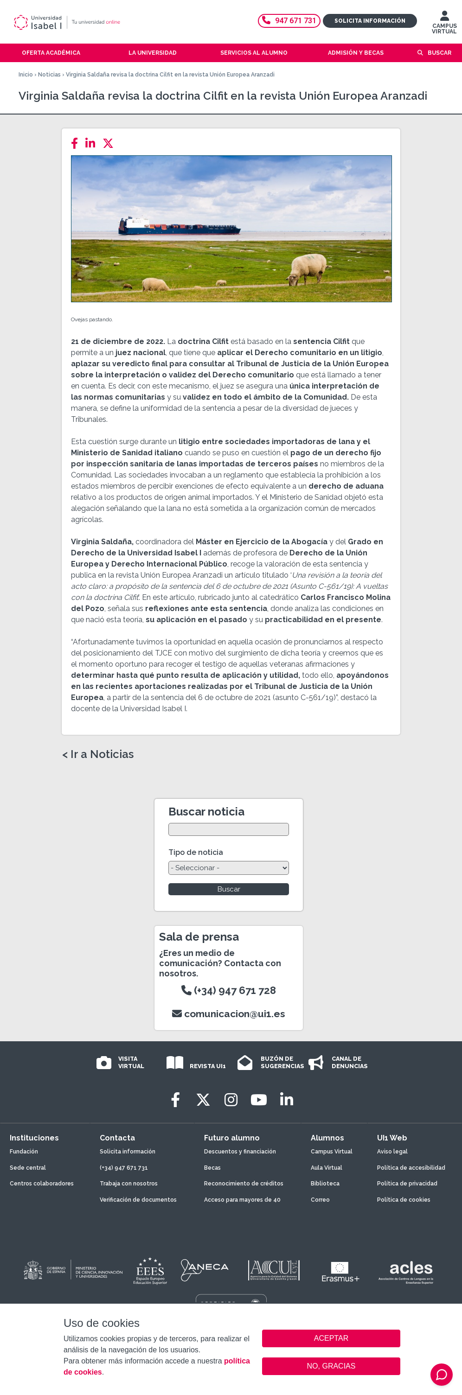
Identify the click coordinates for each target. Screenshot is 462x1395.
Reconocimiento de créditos (243, 1183)
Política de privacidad (407, 1183)
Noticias (49, 74)
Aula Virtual (326, 1168)
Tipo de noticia (195, 852)
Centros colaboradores (42, 1183)
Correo (320, 1200)
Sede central (28, 1168)
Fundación (24, 1151)
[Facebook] (77, 143)
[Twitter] (111, 143)
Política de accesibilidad (411, 1168)
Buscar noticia (206, 811)
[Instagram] (231, 1099)
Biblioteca (325, 1183)
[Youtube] (258, 1099)
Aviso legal (392, 1151)
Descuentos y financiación (240, 1151)
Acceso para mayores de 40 (242, 1200)
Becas (212, 1168)
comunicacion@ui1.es (228, 1013)
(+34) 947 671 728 (228, 990)
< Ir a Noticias (98, 754)
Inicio (26, 74)
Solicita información (369, 21)
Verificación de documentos (138, 1200)
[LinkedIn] (93, 143)
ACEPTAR (331, 1338)
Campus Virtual (332, 1151)
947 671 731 (289, 20)
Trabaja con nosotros (129, 1183)
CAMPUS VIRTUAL (444, 24)
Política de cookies (403, 1200)
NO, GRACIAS (331, 1366)
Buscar (439, 53)
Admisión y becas (356, 53)
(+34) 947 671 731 (124, 1168)
